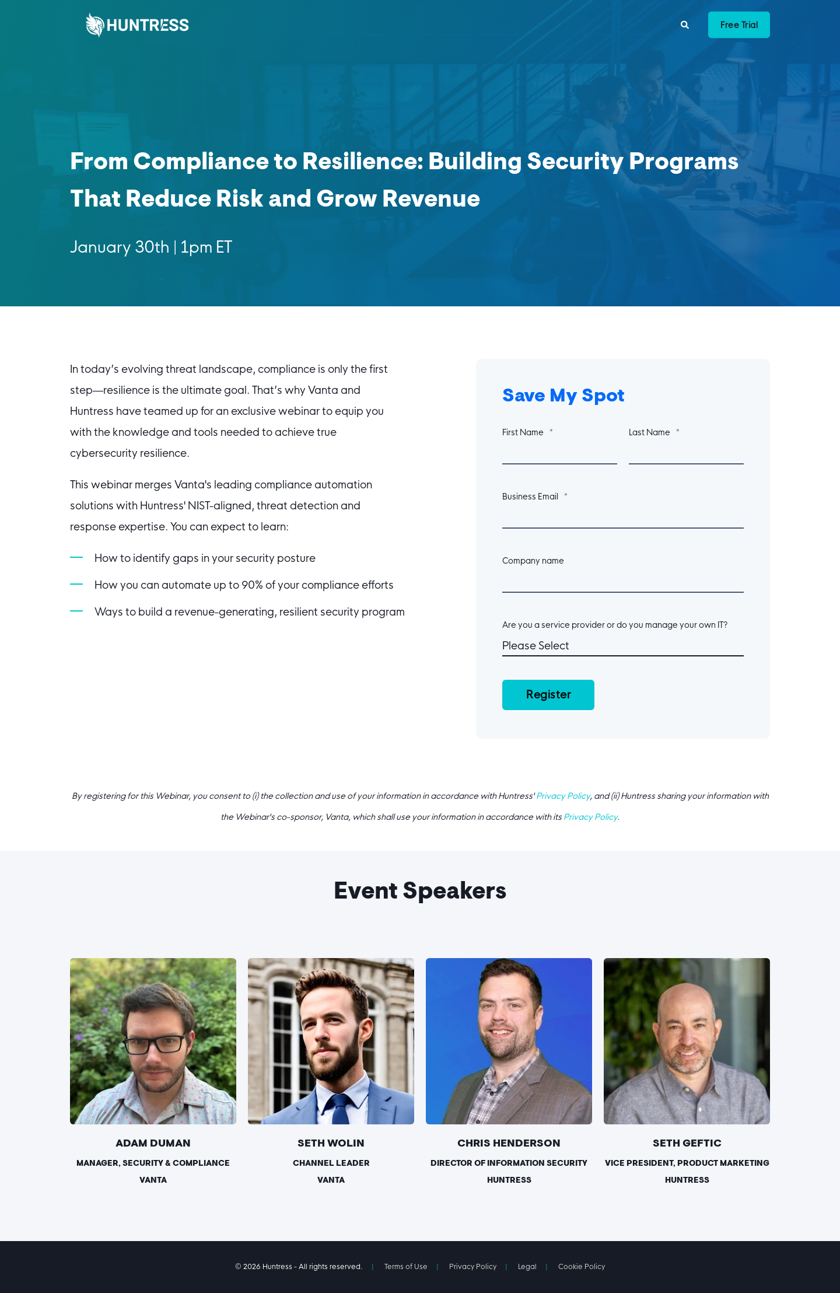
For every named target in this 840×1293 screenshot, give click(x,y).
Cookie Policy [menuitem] (581, 1266)
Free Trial (739, 24)
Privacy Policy (563, 796)
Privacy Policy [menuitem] (472, 1266)
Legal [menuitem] (527, 1266)
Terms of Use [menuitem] (406, 1266)
